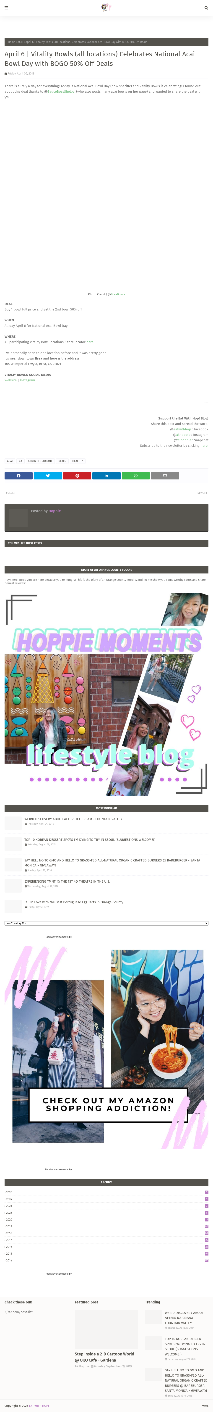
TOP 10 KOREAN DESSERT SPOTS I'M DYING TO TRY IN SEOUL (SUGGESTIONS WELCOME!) (89, 840)
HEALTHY (77, 461)
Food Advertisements (56, 937)
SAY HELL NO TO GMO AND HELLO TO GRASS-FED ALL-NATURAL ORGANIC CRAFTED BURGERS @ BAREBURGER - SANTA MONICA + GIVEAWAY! (112, 863)
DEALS (62, 461)
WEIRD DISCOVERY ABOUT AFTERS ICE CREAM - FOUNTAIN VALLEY (73, 819)
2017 (107, 1240)
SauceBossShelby (61, 91)
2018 (107, 1233)
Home (11, 42)
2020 (107, 1219)
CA (20, 461)
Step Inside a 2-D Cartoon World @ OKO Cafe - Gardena (104, 1357)
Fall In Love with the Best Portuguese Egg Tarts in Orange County (73, 902)
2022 (107, 1212)
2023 (107, 1206)
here (90, 342)
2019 (107, 1226)
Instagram (27, 380)
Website (11, 380)
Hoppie (54, 511)
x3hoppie (183, 435)
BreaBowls (118, 294)
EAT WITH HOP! (39, 1405)
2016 (107, 1246)
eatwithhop (182, 429)
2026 (107, 1192)
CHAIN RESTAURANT (40, 461)
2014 (107, 1260)
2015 (107, 1253)
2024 (107, 1199)
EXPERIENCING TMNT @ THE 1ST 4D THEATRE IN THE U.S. (67, 881)
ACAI (20, 42)
